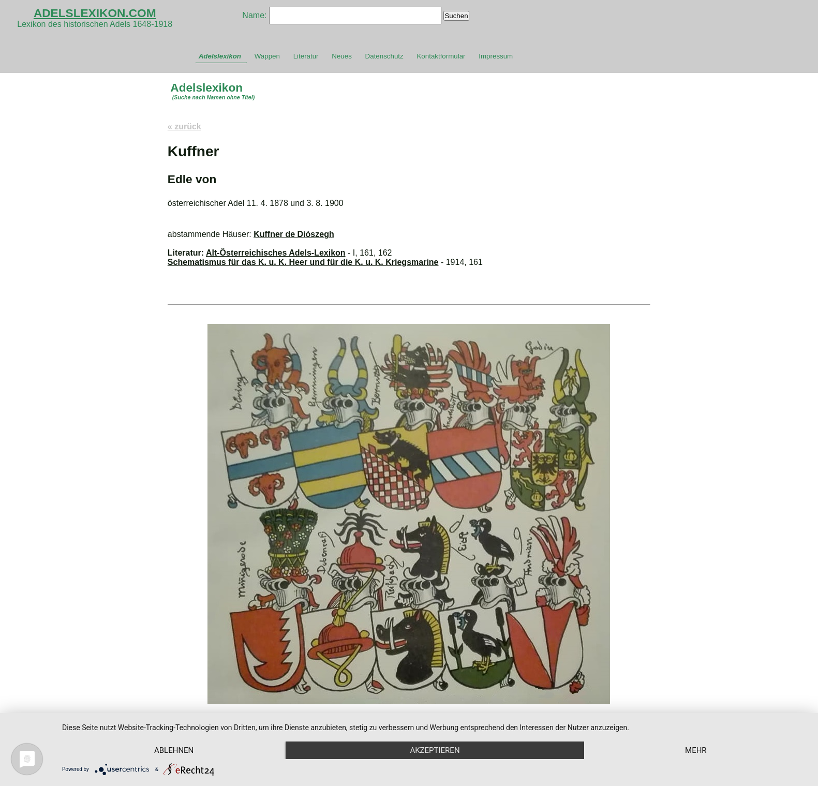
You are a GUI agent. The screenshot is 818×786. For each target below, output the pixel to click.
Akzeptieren (434, 750)
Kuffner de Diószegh (294, 234)
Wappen (267, 56)
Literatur (306, 56)
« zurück (184, 126)
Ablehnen (174, 750)
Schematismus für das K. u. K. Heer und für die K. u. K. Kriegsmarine (303, 262)
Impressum (496, 56)
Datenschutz (384, 56)
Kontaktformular (441, 56)
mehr (696, 750)
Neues (342, 56)
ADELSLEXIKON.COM (95, 13)
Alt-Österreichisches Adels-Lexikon (276, 252)
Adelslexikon (220, 56)
